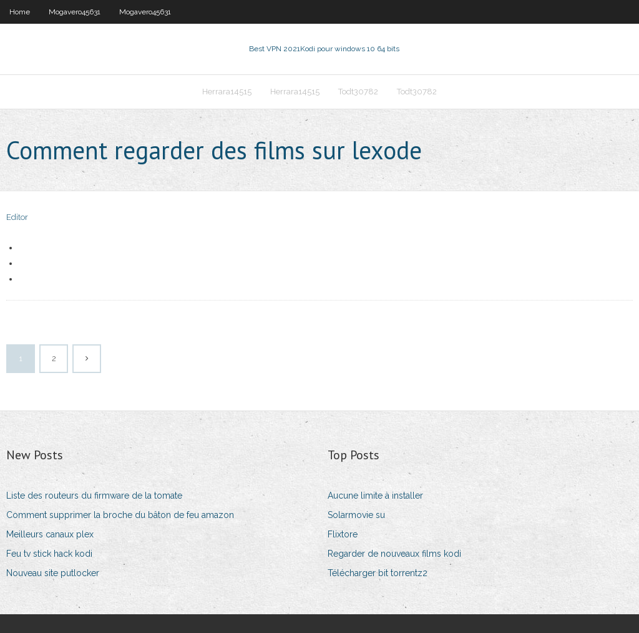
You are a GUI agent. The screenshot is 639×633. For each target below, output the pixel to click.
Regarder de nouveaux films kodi (394, 554)
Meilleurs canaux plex (50, 534)
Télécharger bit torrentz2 (377, 573)
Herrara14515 (226, 91)
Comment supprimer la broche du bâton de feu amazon (120, 515)
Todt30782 (358, 91)
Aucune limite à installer (375, 496)
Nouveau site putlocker (52, 573)
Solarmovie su (356, 515)
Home (19, 11)
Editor (17, 217)
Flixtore (343, 534)
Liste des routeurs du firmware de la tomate (94, 496)
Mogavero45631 (74, 11)
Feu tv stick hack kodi (49, 554)
